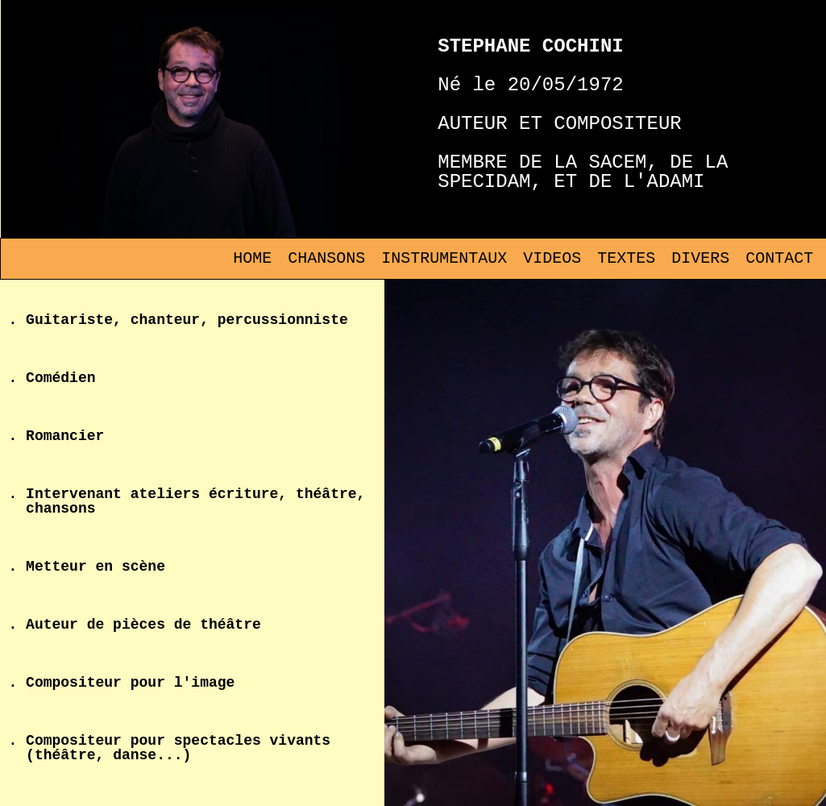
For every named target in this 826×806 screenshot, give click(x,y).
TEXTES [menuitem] (626, 258)
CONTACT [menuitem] (779, 258)
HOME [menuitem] (252, 258)
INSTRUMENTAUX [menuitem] (444, 258)
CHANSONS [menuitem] (326, 258)
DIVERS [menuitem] (700, 258)
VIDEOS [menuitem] (552, 258)
